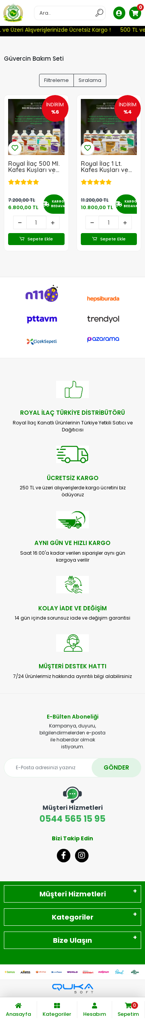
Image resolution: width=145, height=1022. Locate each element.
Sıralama (89, 80)
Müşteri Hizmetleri (72, 894)
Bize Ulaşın (72, 940)
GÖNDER (116, 767)
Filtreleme (56, 80)
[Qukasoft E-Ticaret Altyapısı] (72, 988)
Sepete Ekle (36, 239)
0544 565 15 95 (72, 806)
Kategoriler (73, 917)
